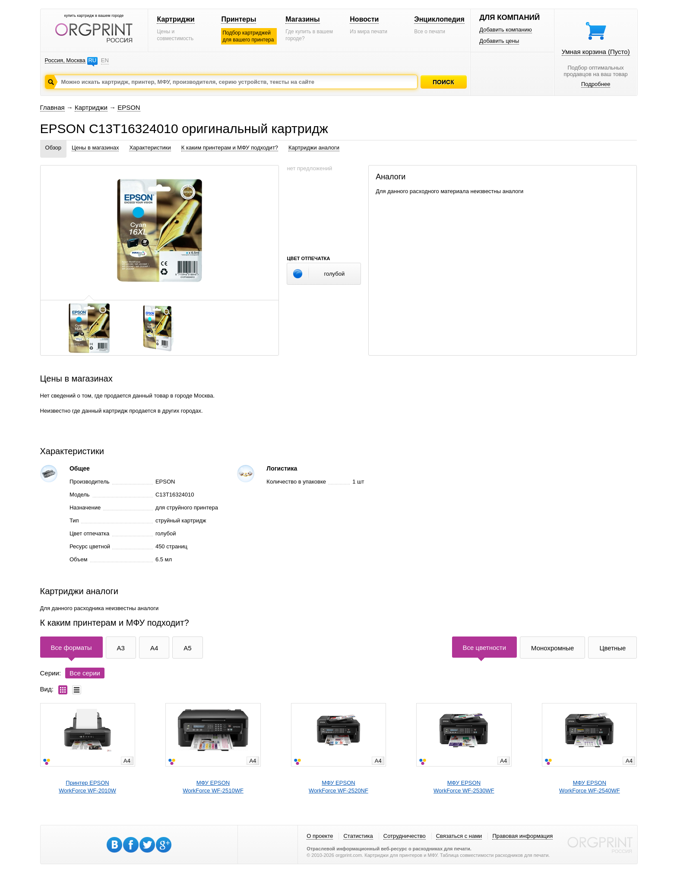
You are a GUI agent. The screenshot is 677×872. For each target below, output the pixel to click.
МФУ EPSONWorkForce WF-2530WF (463, 787)
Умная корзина (596, 51)
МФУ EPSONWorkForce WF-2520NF (338, 787)
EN (105, 60)
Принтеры (238, 19)
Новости (364, 19)
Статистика (358, 836)
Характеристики (150, 147)
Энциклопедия (439, 19)
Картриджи (175, 19)
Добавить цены (499, 41)
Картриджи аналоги (313, 147)
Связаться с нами (459, 836)
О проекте (320, 836)
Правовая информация (522, 836)
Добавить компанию (505, 29)
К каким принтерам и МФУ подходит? (229, 147)
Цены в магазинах (95, 147)
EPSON (128, 107)
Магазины (302, 19)
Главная (52, 107)
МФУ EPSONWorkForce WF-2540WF (589, 787)
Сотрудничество (404, 836)
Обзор (53, 147)
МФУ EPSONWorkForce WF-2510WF (213, 787)
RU (92, 60)
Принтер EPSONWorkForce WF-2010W (87, 787)
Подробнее (595, 84)
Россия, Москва (65, 60)
